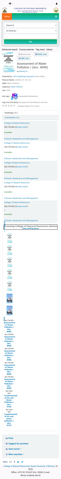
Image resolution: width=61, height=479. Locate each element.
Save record (12, 449)
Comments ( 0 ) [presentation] (12, 117)
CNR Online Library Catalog (5, 4)
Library (49, 49)
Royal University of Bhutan (43, 466)
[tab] (30, 112)
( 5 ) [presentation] (11, 112)
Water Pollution (17, 87)
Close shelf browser (39, 229)
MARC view (41, 54)
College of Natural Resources (17, 123)
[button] (11, 3)
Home (7, 16)
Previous (4, 231)
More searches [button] (14, 454)
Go (30, 41)
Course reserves (26, 49)
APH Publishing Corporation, (24, 76)
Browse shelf (21, 127)
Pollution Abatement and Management (21, 138)
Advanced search (10, 49)
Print (9, 438)
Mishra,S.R (23, 71)
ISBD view (24, 58)
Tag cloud (40, 49)
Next (4, 318)
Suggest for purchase (16, 443)
